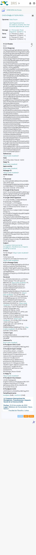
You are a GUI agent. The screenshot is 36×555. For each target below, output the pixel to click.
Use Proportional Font (16, 23)
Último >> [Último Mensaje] (22, 32)
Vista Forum (13, 19)
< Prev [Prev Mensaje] (21, 30)
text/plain (6, 395)
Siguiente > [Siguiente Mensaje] (13, 32)
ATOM (20, 546)
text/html (17, 395)
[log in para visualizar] (11, 156)
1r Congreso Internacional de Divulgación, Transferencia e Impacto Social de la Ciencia (15, 246)
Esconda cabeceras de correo (19, 26)
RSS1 (26, 546)
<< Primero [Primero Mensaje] (13, 30)
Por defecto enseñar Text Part (19, 25)
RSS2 (31, 546)
